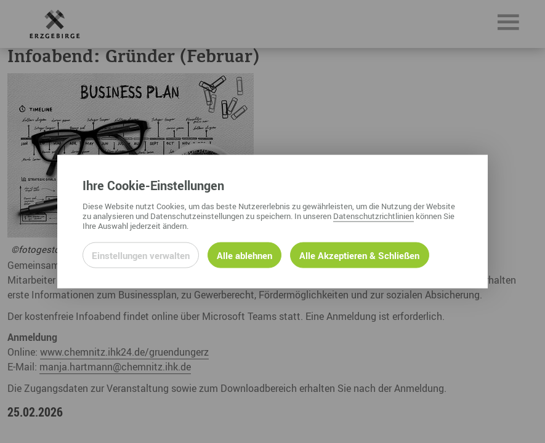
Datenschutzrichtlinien (373, 215)
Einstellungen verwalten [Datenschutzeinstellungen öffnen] (141, 255)
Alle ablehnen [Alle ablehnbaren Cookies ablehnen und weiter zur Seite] (244, 255)
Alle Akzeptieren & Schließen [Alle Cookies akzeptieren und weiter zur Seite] (359, 255)
